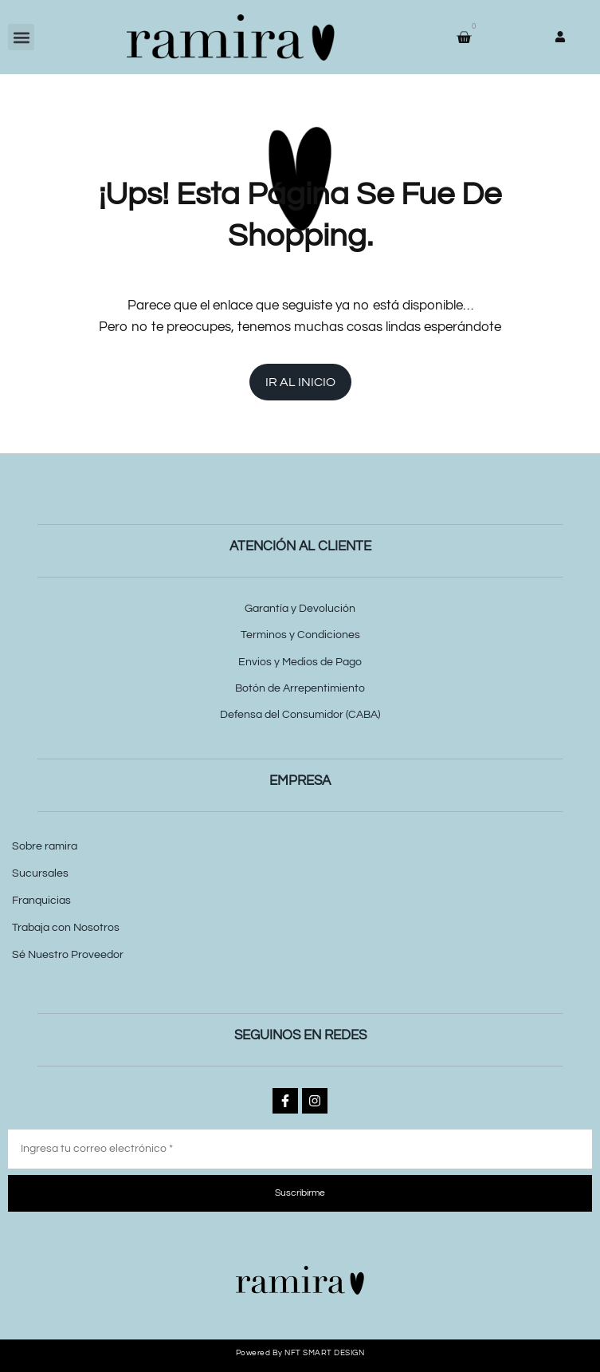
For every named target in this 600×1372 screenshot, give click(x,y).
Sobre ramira (44, 846)
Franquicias (41, 900)
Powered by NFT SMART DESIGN (300, 1353)
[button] (21, 37)
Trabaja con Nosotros (66, 927)
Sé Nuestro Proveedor (68, 954)
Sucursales (40, 873)
